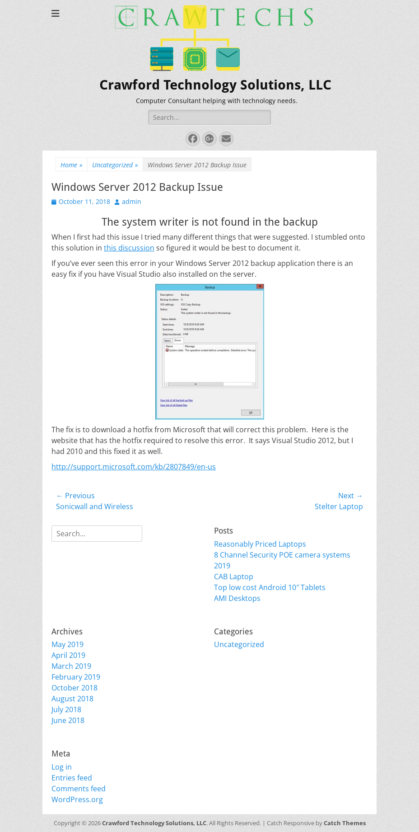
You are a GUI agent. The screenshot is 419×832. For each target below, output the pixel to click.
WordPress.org (77, 799)
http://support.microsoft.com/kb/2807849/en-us (133, 467)
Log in (61, 767)
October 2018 (74, 688)
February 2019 (75, 677)
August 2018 (72, 699)
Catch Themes (345, 823)
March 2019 (71, 666)
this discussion (129, 248)
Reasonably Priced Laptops (260, 544)
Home (72, 165)
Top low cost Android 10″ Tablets (270, 587)
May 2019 (67, 644)
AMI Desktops (237, 598)
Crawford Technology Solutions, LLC (215, 85)
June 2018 (67, 720)
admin (131, 201)
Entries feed (71, 778)
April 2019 (68, 655)
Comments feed (78, 789)
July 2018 (66, 709)
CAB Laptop (233, 576)
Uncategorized (115, 165)
